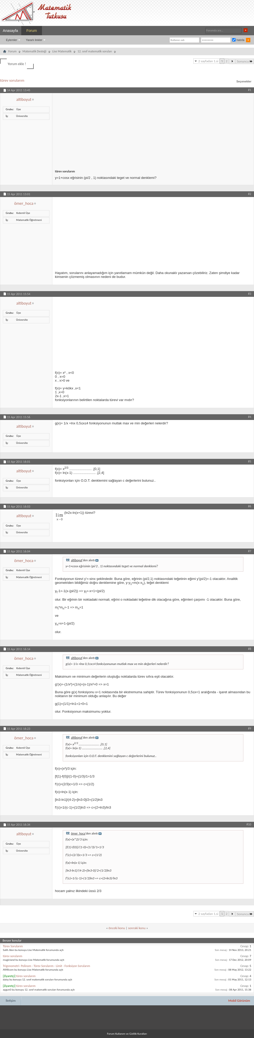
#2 (249, 194)
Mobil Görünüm (239, 1000)
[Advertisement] (153, 129)
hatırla (238, 39)
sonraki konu (136, 928)
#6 (249, 506)
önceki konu (117, 928)
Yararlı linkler (34, 39)
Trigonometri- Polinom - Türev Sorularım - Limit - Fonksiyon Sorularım (46, 966)
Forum (31, 31)
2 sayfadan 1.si (208, 61)
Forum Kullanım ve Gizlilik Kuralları (127, 1033)
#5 (249, 461)
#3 (249, 294)
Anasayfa (10, 31)
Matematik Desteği (34, 51)
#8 (249, 649)
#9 (249, 728)
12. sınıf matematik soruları (94, 51)
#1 (249, 90)
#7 (249, 551)
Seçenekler (243, 81)
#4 (249, 417)
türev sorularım (12, 80)
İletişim (11, 1000)
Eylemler (11, 39)
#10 (248, 824)
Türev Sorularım (13, 946)
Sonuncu (245, 61)
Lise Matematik (62, 51)
